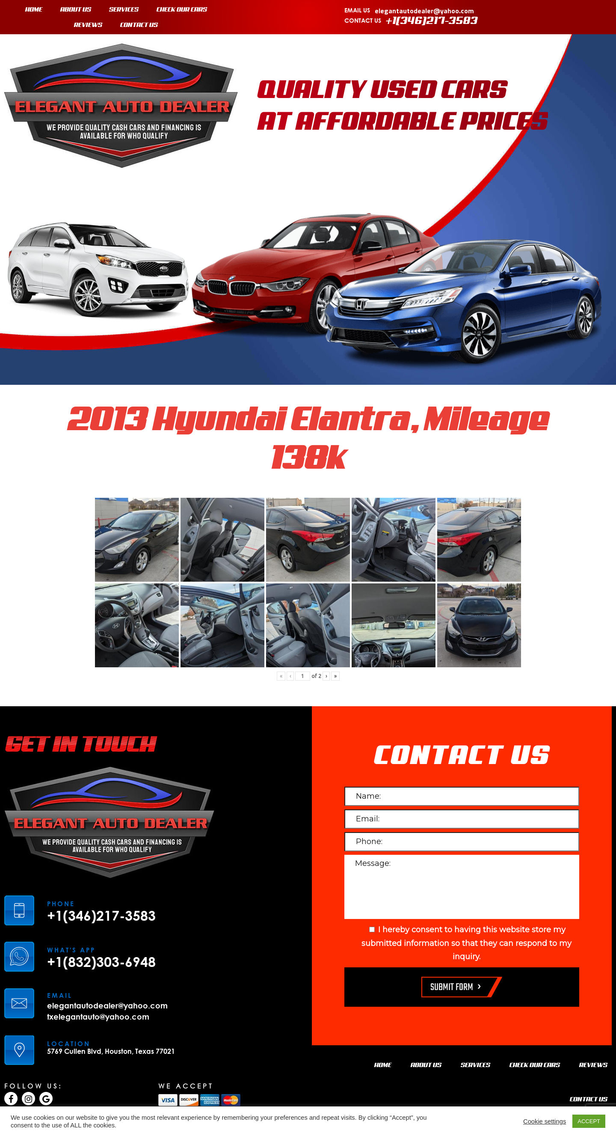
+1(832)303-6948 (101, 962)
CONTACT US (139, 25)
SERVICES (124, 9)
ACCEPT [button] (589, 1121)
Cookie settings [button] (544, 1121)
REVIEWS (88, 25)
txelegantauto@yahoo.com (98, 1016)
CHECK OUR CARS (182, 9)
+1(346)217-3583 (432, 21)
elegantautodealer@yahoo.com (424, 11)
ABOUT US (75, 9)
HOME (33, 9)
